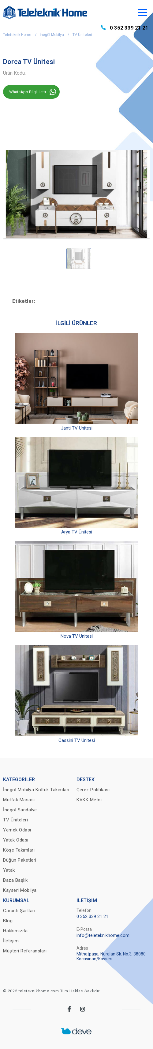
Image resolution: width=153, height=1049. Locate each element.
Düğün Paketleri (19, 860)
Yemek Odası (17, 830)
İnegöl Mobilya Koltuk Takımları (36, 789)
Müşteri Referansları (25, 951)
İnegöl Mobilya (52, 35)
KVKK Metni (89, 800)
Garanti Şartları (19, 910)
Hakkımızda (15, 931)
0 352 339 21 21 (129, 28)
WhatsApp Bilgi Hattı (27, 92)
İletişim (11, 941)
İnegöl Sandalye (20, 810)
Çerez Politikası (93, 789)
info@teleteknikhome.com (102, 935)
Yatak (9, 870)
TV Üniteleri (82, 35)
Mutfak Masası (19, 800)
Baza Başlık (15, 880)
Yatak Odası (15, 840)
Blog (8, 920)
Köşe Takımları (19, 850)
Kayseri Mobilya (20, 890)
